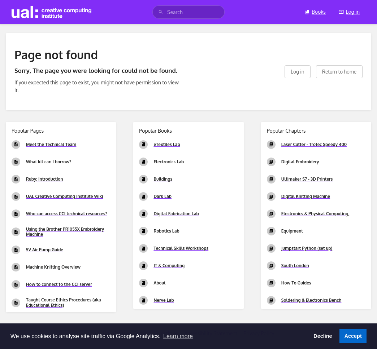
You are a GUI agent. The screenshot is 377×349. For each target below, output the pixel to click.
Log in (349, 12)
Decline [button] (322, 336)
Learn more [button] (178, 336)
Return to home (339, 72)
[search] (188, 12)
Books (315, 12)
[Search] (160, 12)
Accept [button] (353, 336)
